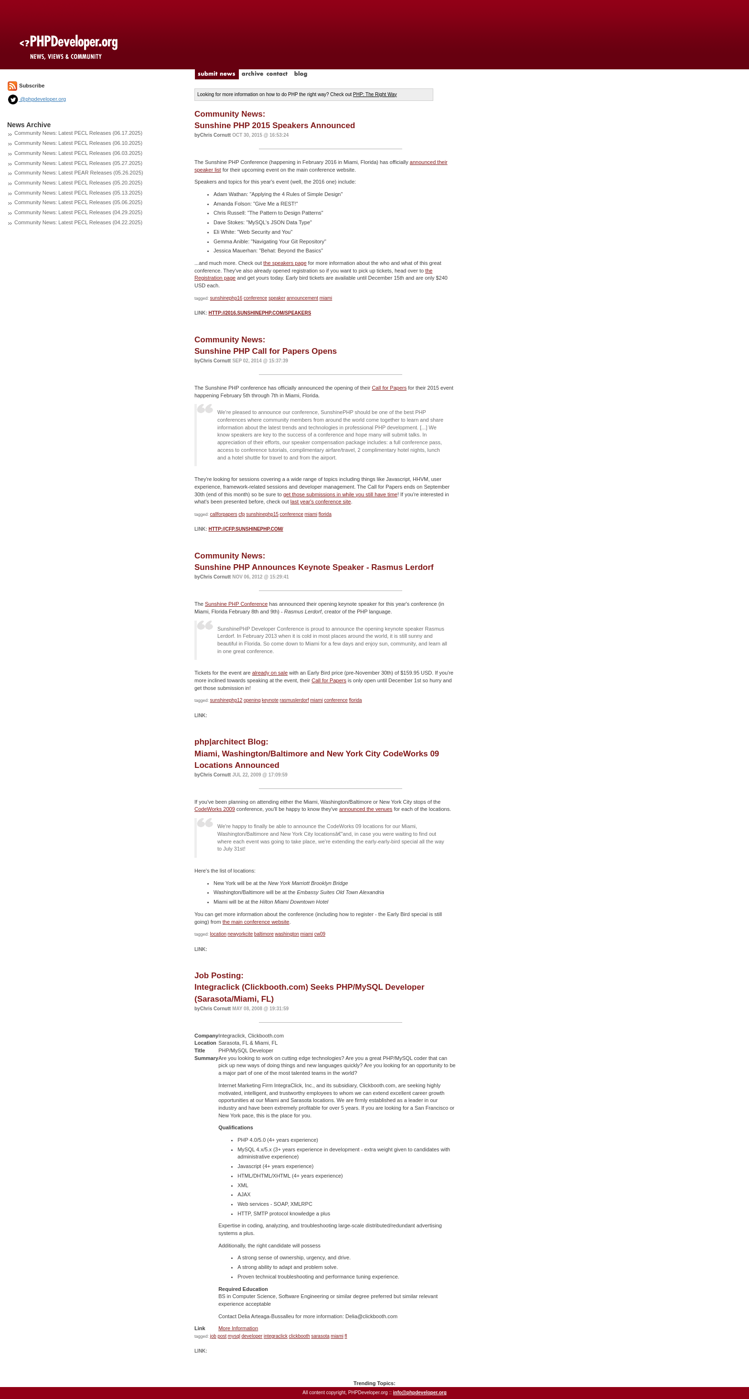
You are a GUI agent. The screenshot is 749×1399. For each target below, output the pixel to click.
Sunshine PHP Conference (236, 604)
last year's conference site (320, 501)
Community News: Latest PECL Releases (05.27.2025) (78, 163)
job (213, 1336)
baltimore (264, 934)
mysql (234, 1336)
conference (255, 298)
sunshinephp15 (262, 514)
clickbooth (299, 1336)
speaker (277, 298)
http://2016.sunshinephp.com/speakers (259, 313)
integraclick (276, 1336)
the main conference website (256, 922)
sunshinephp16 (226, 298)
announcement (302, 298)
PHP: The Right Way (375, 94)
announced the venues (365, 809)
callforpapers (223, 514)
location (218, 934)
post (221, 1336)
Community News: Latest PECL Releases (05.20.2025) (78, 183)
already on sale (270, 673)
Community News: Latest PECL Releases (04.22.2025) (78, 222)
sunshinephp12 (226, 700)
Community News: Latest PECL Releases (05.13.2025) (78, 193)
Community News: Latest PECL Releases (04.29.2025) (78, 212)
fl (346, 1336)
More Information (238, 1328)
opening (252, 700)
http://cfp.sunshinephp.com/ (245, 529)
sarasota (320, 1336)
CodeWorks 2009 (214, 809)
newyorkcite (240, 934)
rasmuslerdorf (294, 700)
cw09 (319, 934)
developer (251, 1336)
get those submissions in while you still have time (340, 494)
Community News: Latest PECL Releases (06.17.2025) (78, 133)
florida (325, 514)
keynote (270, 700)
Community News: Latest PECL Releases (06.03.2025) (78, 153)
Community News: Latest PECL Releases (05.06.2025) (78, 202)
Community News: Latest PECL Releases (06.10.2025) (78, 143)
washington (287, 934)
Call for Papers (389, 388)
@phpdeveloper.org (36, 99)
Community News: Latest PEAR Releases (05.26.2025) (78, 172)
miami (326, 298)
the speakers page (285, 263)
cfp (241, 514)
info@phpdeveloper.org (420, 1392)
